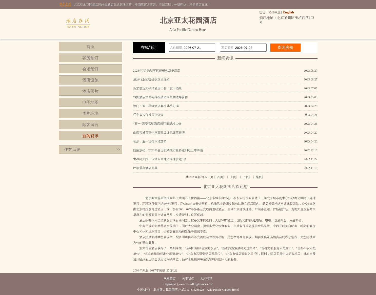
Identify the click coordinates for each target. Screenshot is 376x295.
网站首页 (170, 278)
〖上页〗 (233, 177)
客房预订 (90, 58)
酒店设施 (90, 80)
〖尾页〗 (259, 177)
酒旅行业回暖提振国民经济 (151, 79)
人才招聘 (206, 278)
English (288, 12)
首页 (90, 47)
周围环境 (90, 113)
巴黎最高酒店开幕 (145, 168)
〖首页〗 (220, 177)
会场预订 (90, 69)
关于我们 (188, 278)
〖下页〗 (246, 177)
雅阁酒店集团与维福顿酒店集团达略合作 (160, 97)
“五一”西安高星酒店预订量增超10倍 (157, 123)
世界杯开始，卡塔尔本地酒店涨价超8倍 (159, 159)
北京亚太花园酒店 (157, 198)
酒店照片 (90, 91)
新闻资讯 (90, 136)
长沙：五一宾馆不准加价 (150, 141)
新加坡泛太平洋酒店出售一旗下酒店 (157, 88)
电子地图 (90, 102)
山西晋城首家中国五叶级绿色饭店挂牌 (159, 132)
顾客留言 (90, 124)
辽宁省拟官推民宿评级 (148, 115)
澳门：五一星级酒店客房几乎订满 (156, 106)
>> (117, 149)
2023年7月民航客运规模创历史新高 (156, 70)
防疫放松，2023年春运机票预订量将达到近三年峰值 (168, 150)
